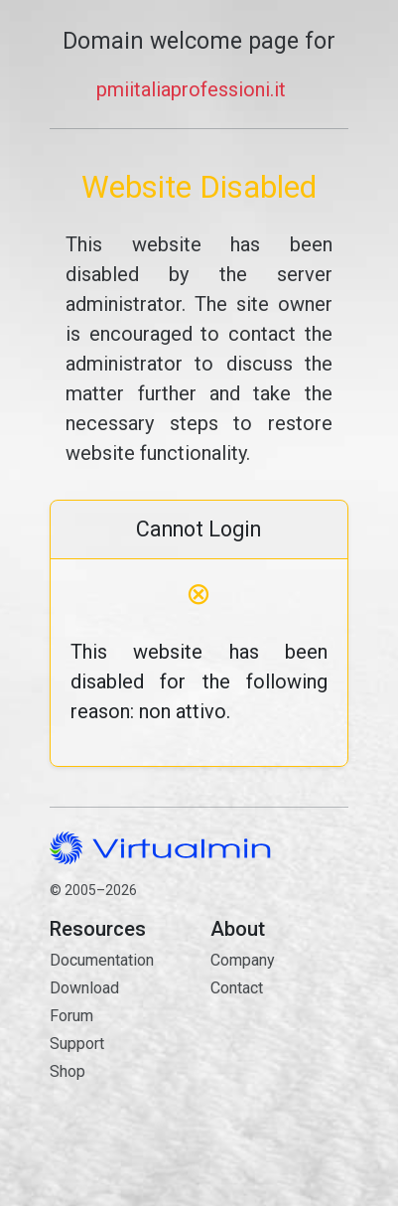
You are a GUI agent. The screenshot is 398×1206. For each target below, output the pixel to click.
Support (77, 1043)
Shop (67, 1071)
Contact (278, 1058)
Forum (71, 1015)
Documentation (102, 960)
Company (242, 960)
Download (84, 988)
